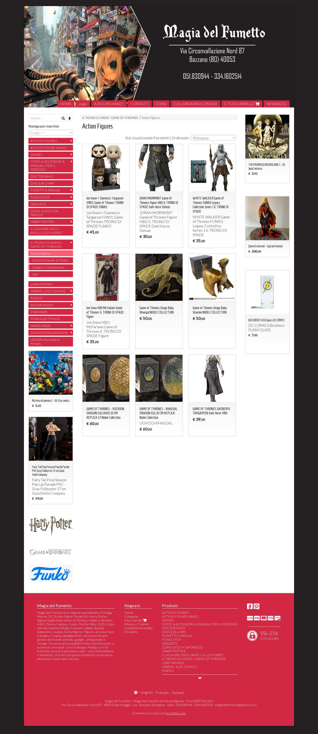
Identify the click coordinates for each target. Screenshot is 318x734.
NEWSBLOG (276, 104)
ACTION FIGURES (43, 141)
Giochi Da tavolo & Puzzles (50, 260)
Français (162, 692)
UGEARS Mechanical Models (44, 341)
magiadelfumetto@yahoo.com (236, 705)
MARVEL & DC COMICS (47, 291)
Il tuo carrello (135, 620)
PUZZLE (36, 298)
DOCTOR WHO (41, 176)
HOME (65, 104)
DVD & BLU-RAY (42, 183)
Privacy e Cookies (136, 624)
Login (82, 104)
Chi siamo (131, 632)
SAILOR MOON (41, 305)
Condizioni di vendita (138, 628)
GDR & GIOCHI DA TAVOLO (44, 213)
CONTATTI (140, 104)
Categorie (131, 616)
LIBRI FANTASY (41, 284)
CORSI (161, 104)
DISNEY (36, 154)
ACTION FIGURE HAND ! (48, 148)
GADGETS (38, 204)
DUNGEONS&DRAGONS (49, 332)
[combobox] (213, 138)
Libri (35, 274)
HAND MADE (40, 326)
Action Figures (151, 117)
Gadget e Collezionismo (48, 267)
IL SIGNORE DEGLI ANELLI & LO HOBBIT (46, 231)
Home (128, 612)
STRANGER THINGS (45, 319)
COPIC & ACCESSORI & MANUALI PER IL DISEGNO (47, 165)
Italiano (178, 692)
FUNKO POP (39, 197)
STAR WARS (38, 312)
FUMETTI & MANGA (45, 190)
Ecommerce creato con (159, 713)
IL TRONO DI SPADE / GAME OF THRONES (110, 117)
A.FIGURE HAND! (109, 104)
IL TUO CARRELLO (241, 104)
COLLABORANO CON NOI (195, 104)
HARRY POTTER (42, 222)
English (147, 692)
